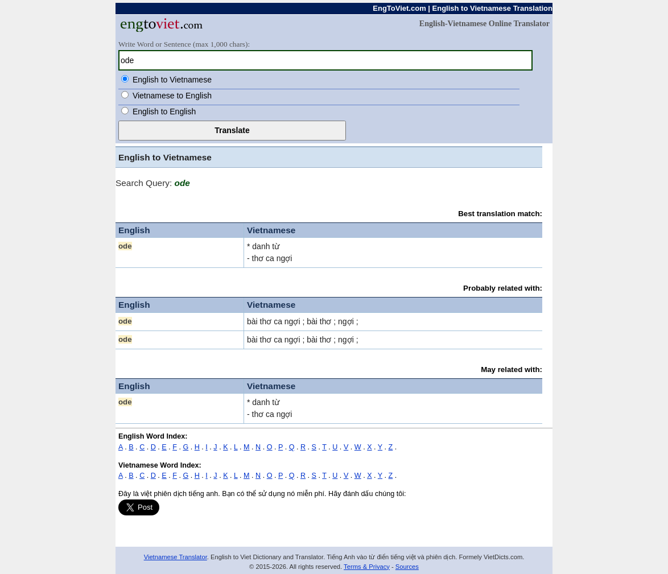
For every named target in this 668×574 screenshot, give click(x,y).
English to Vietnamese (172, 79)
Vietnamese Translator (175, 557)
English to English (164, 111)
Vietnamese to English (172, 95)
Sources (407, 566)
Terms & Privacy (367, 566)
